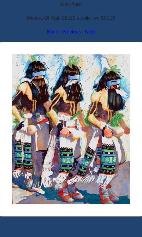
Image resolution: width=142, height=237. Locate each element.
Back (52, 31)
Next (90, 31)
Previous (71, 31)
